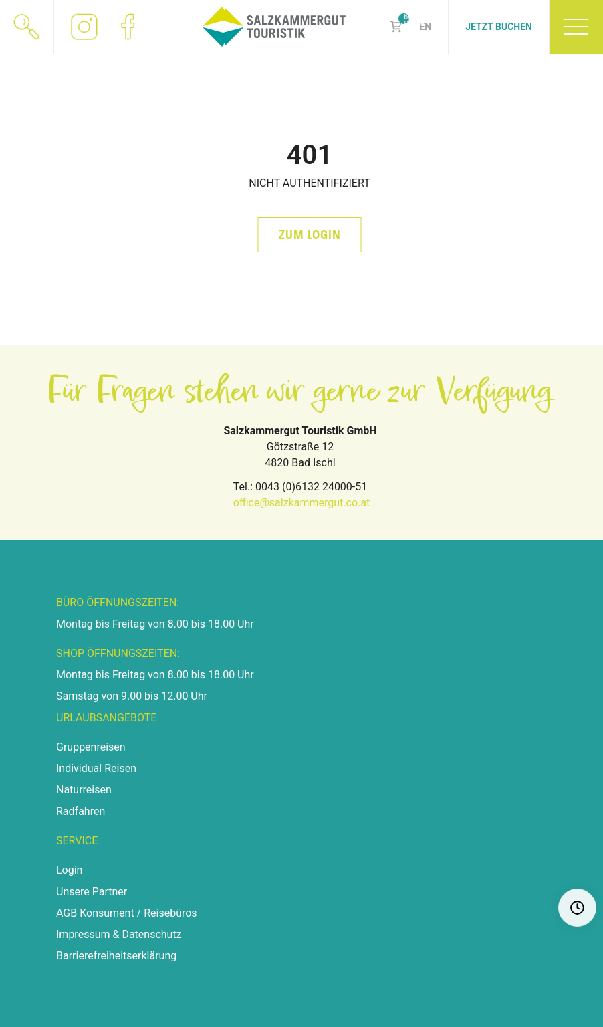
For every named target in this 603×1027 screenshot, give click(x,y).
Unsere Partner (91, 891)
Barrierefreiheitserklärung (116, 955)
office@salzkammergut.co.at (301, 502)
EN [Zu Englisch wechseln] (425, 26)
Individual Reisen (96, 768)
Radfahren (80, 811)
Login (69, 870)
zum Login (310, 235)
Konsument (107, 913)
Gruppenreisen (91, 747)
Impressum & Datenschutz (119, 934)
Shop (395, 26)
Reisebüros (170, 913)
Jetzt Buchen (498, 26)
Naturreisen (84, 789)
